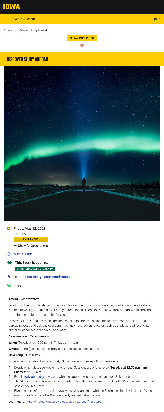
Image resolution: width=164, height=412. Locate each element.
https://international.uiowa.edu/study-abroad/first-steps (63, 401)
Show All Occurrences (31, 245)
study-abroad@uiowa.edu (40, 377)
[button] (5, 19)
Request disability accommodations (42, 277)
